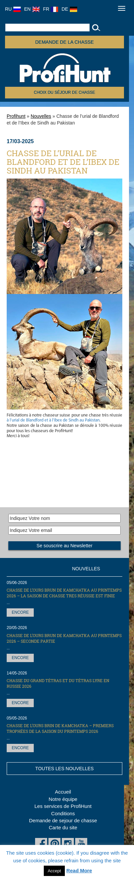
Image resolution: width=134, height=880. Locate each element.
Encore (20, 612)
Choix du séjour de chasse (64, 92)
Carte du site (63, 827)
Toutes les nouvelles (64, 768)
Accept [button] (54, 870)
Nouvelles (41, 116)
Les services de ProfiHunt (63, 806)
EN (31, 9)
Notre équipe (63, 799)
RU (13, 9)
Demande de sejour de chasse (63, 820)
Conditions (63, 813)
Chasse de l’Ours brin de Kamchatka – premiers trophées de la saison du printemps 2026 (60, 728)
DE (69, 9)
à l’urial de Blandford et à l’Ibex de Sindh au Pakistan (53, 420)
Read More (79, 870)
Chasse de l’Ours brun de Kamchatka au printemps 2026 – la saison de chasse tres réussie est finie (64, 592)
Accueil (63, 792)
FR (50, 9)
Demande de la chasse (64, 42)
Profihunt (16, 116)
